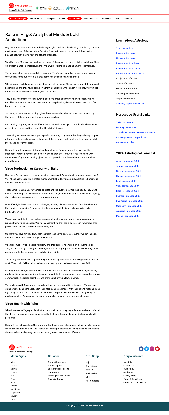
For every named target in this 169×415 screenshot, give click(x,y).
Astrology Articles (125, 142)
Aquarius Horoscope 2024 (129, 211)
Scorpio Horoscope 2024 (129, 196)
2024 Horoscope (124, 122)
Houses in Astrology (126, 58)
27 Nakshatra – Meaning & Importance (135, 132)
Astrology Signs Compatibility (131, 103)
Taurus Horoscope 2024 (128, 166)
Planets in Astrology (126, 53)
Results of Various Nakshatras (131, 73)
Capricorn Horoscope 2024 (130, 206)
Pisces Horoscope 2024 (128, 216)
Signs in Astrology (125, 48)
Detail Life (106, 18)
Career (62, 18)
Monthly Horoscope (126, 127)
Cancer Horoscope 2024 (128, 176)
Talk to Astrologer (18, 18)
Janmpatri (50, 18)
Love (116, 18)
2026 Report (74, 18)
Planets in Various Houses (129, 68)
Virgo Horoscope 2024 (127, 186)
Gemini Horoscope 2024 (128, 171)
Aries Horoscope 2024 (127, 161)
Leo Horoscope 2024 (126, 181)
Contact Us (127, 18)
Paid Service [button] (91, 18)
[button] (96, 18)
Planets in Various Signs (128, 63)
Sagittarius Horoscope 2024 (130, 201)
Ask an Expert (36, 18)
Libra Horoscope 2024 (127, 191)
